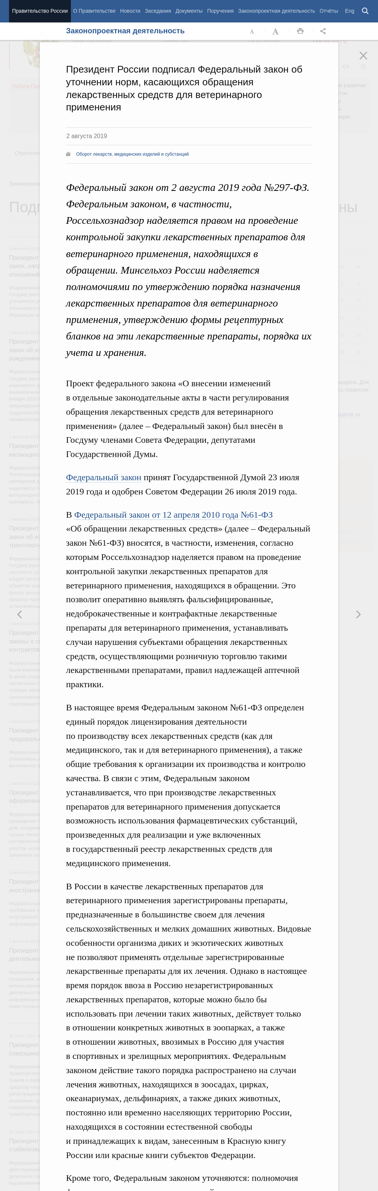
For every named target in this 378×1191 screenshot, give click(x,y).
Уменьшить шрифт (252, 31)
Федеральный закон (103, 477)
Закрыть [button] (369, 61)
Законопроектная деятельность (276, 11)
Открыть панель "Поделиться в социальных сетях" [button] (324, 31)
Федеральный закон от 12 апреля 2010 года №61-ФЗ (173, 515)
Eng (349, 11)
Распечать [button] (300, 31)
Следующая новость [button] (20, 614)
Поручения (220, 11)
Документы (189, 11)
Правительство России (40, 11)
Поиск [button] (366, 11)
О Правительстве (94, 11)
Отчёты (329, 11)
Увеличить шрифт (276, 31)
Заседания (158, 11)
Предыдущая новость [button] (358, 614)
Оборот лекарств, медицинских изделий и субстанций (132, 154)
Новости (130, 11)
